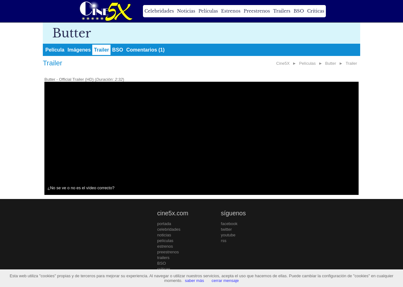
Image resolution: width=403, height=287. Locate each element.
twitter (226, 229)
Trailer (101, 49)
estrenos (165, 246)
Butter (330, 63)
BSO (298, 11)
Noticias (186, 11)
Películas (208, 11)
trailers (163, 257)
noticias (164, 235)
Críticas (315, 11)
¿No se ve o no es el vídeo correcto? (81, 187)
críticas (163, 269)
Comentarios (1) (145, 49)
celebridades (168, 229)
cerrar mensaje (225, 280)
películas (165, 240)
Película (54, 49)
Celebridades (159, 11)
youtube (228, 235)
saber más (194, 280)
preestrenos (168, 252)
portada (164, 223)
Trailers (281, 11)
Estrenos (231, 11)
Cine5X (283, 63)
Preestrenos (257, 11)
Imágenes (79, 49)
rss (223, 240)
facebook (229, 223)
